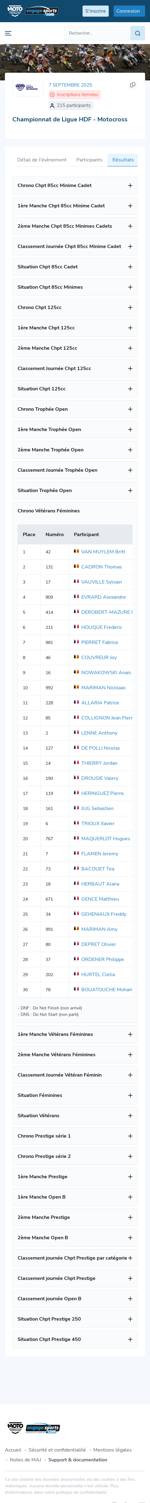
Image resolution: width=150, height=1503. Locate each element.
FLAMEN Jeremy (96, 853)
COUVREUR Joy (95, 657)
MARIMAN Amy (95, 929)
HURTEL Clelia (94, 974)
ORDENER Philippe (99, 959)
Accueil (13, 1450)
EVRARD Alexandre (100, 597)
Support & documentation (77, 1459)
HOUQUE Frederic (98, 627)
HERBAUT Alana (96, 884)
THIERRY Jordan (95, 763)
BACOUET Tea (94, 869)
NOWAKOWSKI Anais (102, 672)
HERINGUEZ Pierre (99, 793)
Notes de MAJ (25, 1459)
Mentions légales (112, 1450)
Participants (89, 160)
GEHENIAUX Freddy (100, 914)
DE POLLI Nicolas (97, 748)
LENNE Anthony (95, 733)
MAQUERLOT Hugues (102, 838)
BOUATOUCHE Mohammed (108, 989)
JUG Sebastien (94, 808)
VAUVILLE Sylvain (98, 582)
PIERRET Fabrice (96, 642)
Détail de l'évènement (42, 160)
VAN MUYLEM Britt (99, 551)
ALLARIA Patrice (96, 702)
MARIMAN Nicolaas (100, 687)
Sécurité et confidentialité (57, 1450)
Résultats (123, 160)
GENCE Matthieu (96, 899)
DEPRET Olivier (95, 944)
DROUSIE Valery (96, 778)
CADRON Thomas (98, 567)
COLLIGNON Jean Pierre (105, 718)
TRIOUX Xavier (94, 823)
